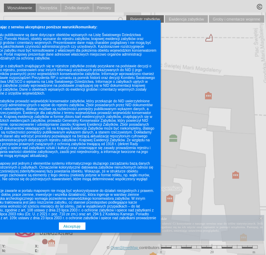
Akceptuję (72, 226)
